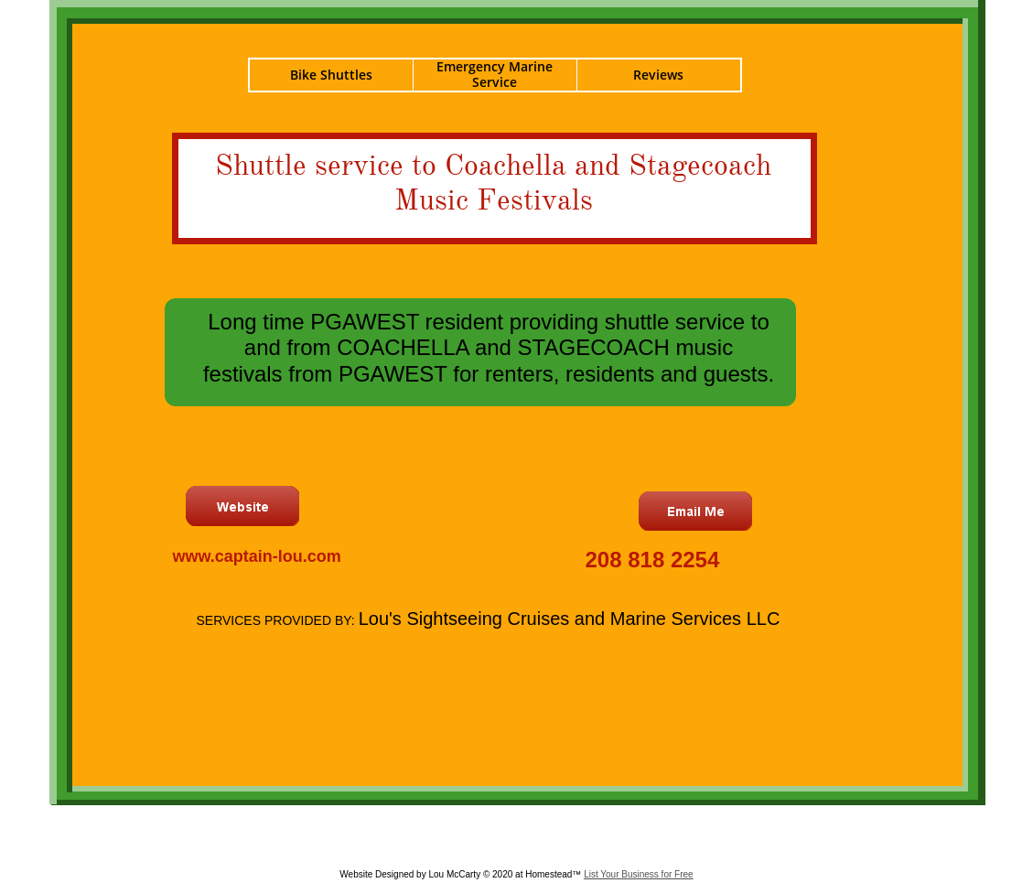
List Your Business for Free (639, 874)
